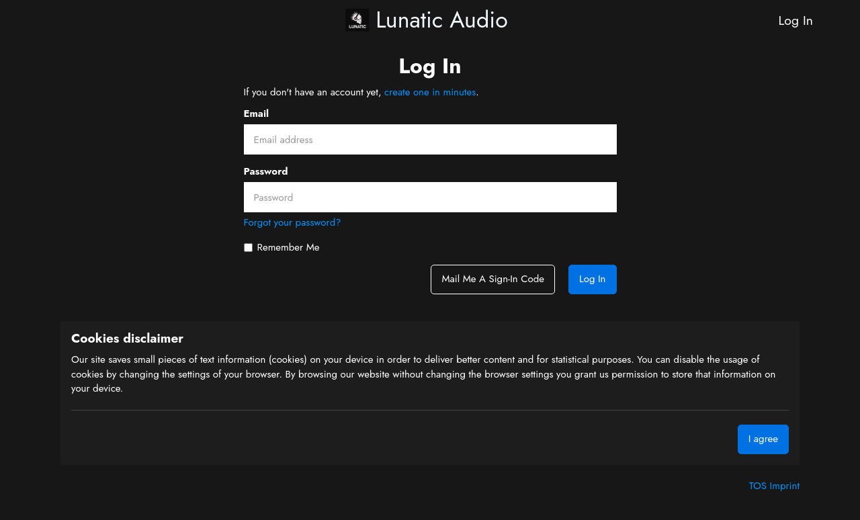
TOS (759, 485)
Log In (796, 20)
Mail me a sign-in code (492, 278)
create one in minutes (430, 92)
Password (266, 172)
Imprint (785, 485)
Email (256, 114)
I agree (763, 438)
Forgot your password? (292, 222)
